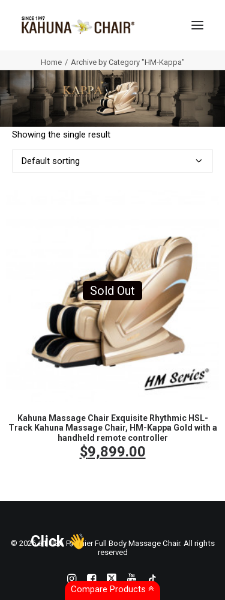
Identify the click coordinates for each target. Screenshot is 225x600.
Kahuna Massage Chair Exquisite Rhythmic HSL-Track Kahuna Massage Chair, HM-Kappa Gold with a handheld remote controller (112, 428)
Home (51, 62)
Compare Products (112, 589)
